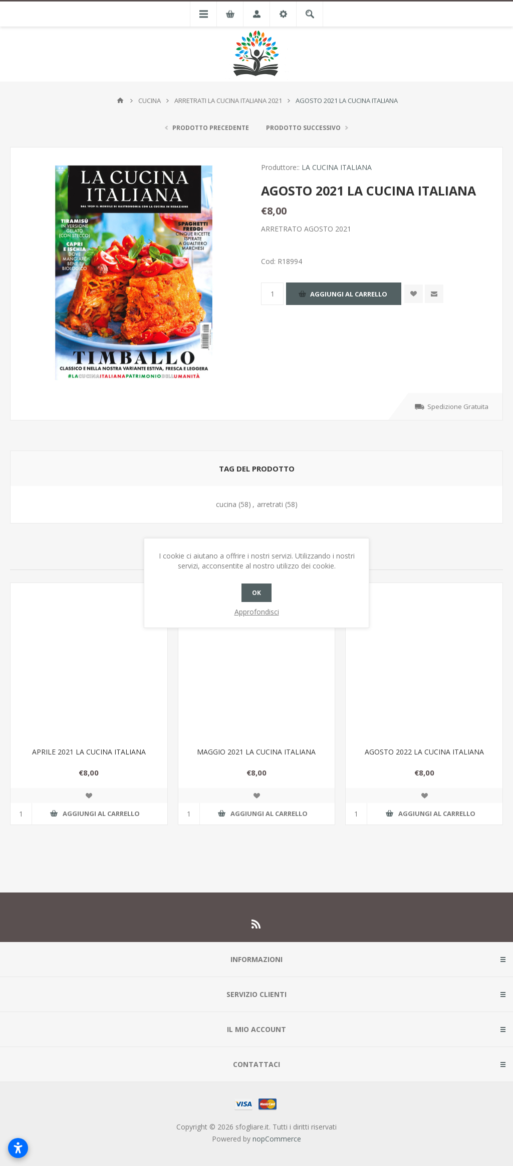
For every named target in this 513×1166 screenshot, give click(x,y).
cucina (226, 504)
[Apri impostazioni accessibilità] (18, 1148)
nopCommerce (276, 1139)
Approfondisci (256, 611)
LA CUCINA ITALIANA (337, 167)
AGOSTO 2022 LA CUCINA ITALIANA (424, 751)
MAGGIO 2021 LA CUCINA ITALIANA (256, 751)
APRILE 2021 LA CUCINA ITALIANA (89, 751)
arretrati (270, 504)
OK (256, 592)
